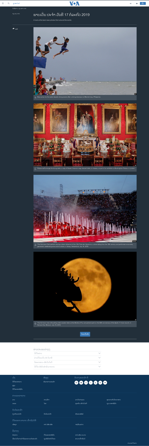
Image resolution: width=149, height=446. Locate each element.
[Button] (15, 29)
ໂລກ (45, 403)
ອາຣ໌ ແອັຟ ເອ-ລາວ (80, 435)
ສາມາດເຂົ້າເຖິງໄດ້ (80, 439)
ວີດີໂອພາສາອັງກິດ (17, 389)
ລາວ (13, 400)
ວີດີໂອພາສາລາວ (17, 382)
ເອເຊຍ (14, 403)
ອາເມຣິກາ (46, 400)
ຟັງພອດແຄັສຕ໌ (79, 414)
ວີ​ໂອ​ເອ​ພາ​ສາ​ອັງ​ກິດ (49, 435)
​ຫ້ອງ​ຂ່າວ (15, 435)
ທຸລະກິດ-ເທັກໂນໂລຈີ (81, 403)
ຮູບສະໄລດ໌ (16, 3)
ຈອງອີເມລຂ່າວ (79, 424)
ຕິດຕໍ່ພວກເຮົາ (47, 414)
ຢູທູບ (13, 385)
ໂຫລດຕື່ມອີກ (85, 334)
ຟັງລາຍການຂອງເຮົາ (49, 382)
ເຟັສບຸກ (14, 424)
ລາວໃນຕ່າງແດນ (79, 400)
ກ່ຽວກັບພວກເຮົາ (16, 414)
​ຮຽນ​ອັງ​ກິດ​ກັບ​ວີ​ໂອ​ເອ (49, 439)
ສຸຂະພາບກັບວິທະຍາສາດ (114, 400)
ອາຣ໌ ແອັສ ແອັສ (48, 424)
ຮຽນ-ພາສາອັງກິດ (111, 403)
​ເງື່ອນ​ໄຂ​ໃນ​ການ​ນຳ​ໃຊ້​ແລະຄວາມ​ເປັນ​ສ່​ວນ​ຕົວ (24, 439)
